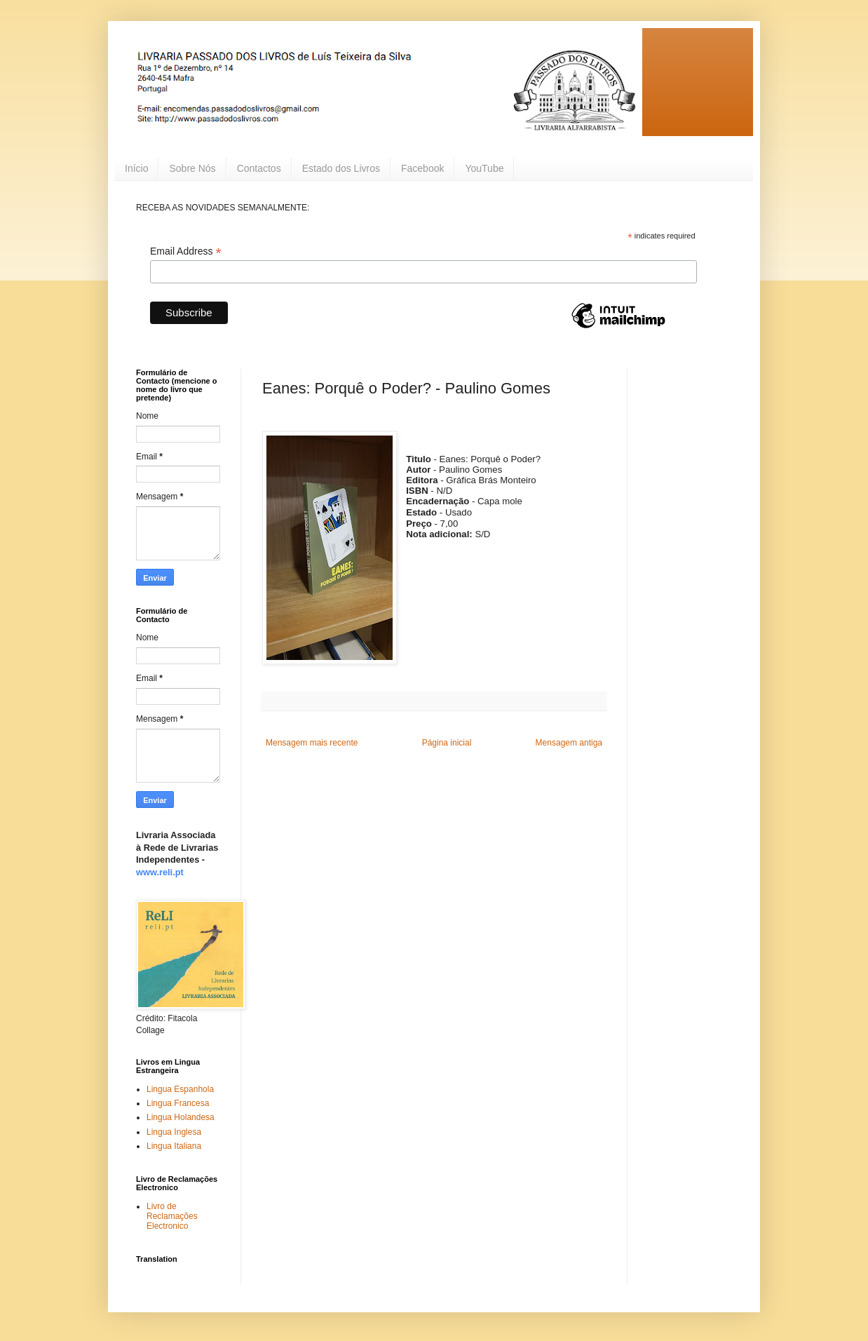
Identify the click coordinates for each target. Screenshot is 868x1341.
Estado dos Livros (341, 168)
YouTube (484, 168)
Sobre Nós (192, 168)
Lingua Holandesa (181, 1117)
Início (136, 168)
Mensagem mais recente (312, 743)
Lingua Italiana (174, 1146)
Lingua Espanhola (180, 1089)
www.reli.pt (160, 872)
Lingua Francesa (178, 1103)
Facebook (422, 168)
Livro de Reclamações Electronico (172, 1216)
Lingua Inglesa (174, 1132)
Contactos (259, 168)
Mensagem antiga (569, 743)
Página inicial (447, 743)
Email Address (186, 251)
